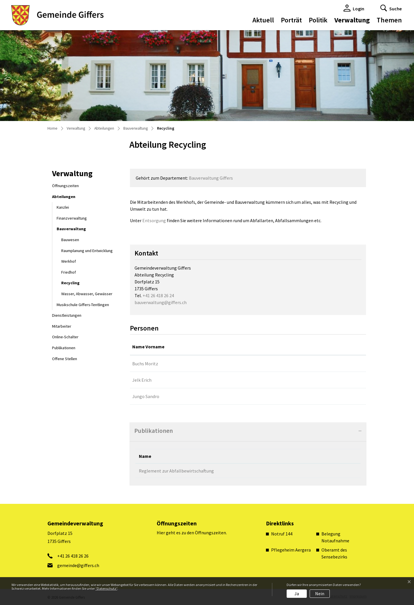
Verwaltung (352, 20)
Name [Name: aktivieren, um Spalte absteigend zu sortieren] (145, 456)
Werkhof (68, 261)
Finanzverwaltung (72, 218)
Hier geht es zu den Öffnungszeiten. (192, 532)
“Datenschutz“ (106, 588)
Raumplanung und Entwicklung (87, 250)
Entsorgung (154, 220)
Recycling (76, 284)
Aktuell (263, 20)
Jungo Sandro (145, 396)
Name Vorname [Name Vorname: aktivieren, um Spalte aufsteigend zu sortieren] (148, 346)
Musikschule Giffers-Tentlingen (83, 304)
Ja (296, 593)
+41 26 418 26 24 (158, 295)
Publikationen (63, 347)
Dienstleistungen (66, 315)
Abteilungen (63, 196)
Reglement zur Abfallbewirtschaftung (176, 471)
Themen (389, 20)
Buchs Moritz (145, 363)
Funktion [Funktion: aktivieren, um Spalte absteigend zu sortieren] (199, 346)
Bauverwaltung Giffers (211, 178)
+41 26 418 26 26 (73, 556)
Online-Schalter (65, 336)
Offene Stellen (64, 358)
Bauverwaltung (71, 228)
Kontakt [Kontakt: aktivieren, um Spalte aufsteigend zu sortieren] (306, 346)
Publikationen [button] (153, 431)
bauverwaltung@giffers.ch (161, 302)
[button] (391, 8)
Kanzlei (63, 207)
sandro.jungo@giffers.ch (322, 396)
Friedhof (68, 272)
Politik (318, 20)
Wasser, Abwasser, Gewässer (86, 293)
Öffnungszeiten (65, 185)
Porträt (291, 20)
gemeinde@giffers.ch (319, 363)
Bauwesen (70, 239)
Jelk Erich (142, 380)
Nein (319, 593)
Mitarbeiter (61, 326)
